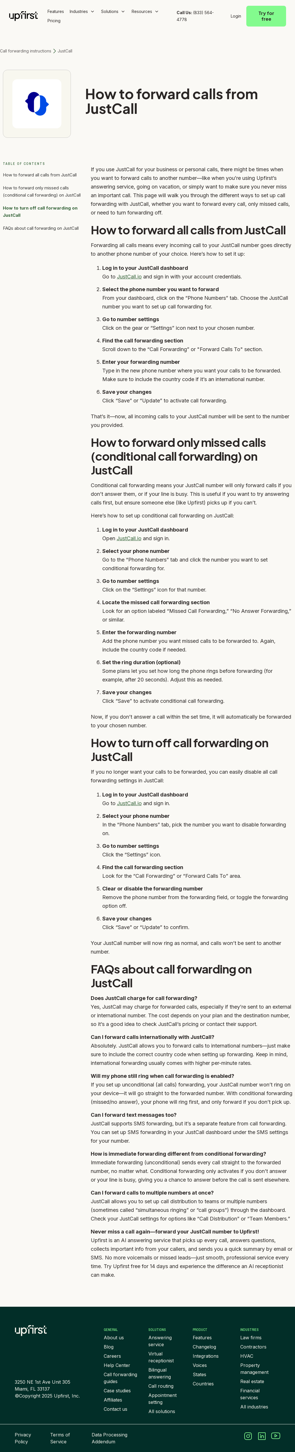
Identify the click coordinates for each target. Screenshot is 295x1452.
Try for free (266, 16)
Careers (112, 1356)
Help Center (117, 1365)
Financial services (250, 1394)
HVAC (246, 1356)
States (199, 1374)
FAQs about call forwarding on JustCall (41, 228)
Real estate (252, 1381)
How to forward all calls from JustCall (40, 175)
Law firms (251, 1337)
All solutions (161, 1411)
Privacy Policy (23, 1438)
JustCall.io (129, 277)
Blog (109, 1347)
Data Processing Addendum (109, 1438)
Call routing (160, 1386)
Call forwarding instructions (25, 50)
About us (114, 1337)
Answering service (160, 1341)
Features (56, 11)
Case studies (117, 1390)
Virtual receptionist (161, 1357)
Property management (254, 1368)
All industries (254, 1407)
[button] (82, 11)
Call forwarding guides (120, 1378)
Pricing (54, 20)
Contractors (253, 1347)
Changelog (204, 1347)
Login (236, 16)
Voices (200, 1365)
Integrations (206, 1356)
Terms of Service (60, 1438)
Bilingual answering (159, 1373)
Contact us (115, 1409)
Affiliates (113, 1400)
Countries (203, 1384)
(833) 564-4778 (195, 16)
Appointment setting (162, 1398)
